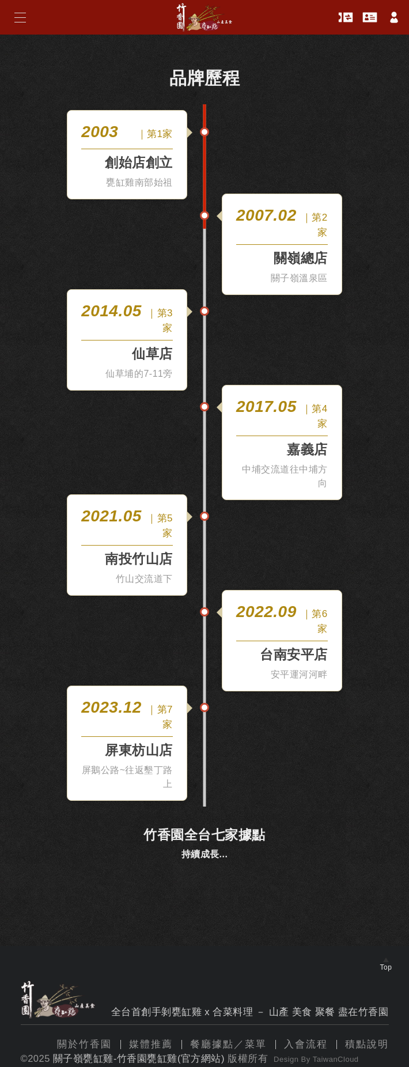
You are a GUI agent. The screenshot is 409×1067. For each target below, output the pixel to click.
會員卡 (370, 17)
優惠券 (346, 17)
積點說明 (367, 1044)
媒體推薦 (151, 1044)
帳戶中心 (394, 17)
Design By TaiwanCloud (316, 1059)
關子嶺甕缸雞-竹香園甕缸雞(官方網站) (139, 1058)
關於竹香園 (84, 1044)
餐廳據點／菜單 (228, 1044)
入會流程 (306, 1044)
